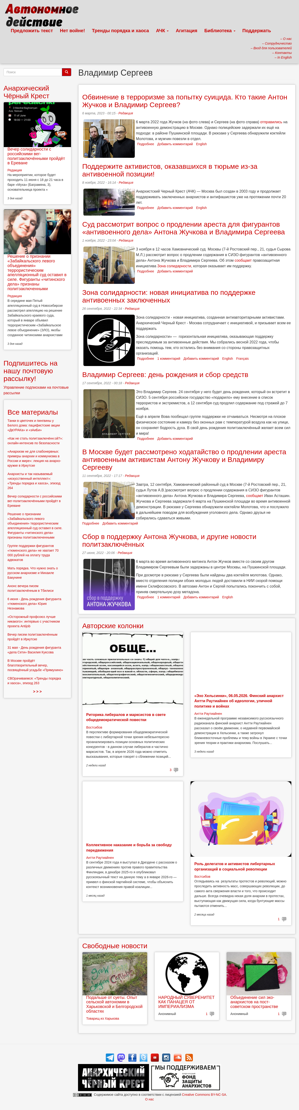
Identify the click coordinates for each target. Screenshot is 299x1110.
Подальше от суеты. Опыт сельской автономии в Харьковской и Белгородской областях (114, 1004)
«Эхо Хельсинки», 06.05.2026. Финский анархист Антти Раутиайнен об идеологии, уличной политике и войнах (239, 701)
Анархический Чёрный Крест (26, 92)
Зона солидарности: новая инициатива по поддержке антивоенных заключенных (169, 296)
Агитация (186, 30)
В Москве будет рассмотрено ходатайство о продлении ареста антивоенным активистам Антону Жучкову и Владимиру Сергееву (184, 459)
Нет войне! (72, 30)
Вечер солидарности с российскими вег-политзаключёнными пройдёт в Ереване (36, 156)
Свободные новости (114, 946)
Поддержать (256, 30)
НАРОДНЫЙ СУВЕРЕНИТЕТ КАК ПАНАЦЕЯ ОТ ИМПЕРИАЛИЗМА (186, 1002)
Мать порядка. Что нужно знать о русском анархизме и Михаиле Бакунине (32, 572)
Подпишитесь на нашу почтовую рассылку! (30, 370)
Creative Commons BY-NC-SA (204, 1094)
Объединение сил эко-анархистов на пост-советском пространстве (254, 1002)
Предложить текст (32, 30)
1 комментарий (168, 358)
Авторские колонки (112, 626)
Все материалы (32, 412)
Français (242, 358)
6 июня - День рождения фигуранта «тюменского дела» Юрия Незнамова (34, 603)
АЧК (162, 30)
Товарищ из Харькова (102, 1018)
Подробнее (145, 144)
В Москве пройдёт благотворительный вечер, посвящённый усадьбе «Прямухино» (35, 665)
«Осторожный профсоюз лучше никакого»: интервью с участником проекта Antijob (33, 621)
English (201, 144)
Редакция (125, 113)
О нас (149, 1099)
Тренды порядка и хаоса (120, 30)
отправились (271, 122)
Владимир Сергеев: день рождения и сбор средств (165, 374)
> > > (37, 692)
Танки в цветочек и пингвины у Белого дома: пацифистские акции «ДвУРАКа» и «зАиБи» (33, 425)
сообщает (243, 260)
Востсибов (94, 727)
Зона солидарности (174, 266)
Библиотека (219, 30)
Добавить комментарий (175, 144)
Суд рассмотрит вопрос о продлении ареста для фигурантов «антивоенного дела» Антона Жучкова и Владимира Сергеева (183, 228)
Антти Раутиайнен (208, 713)
